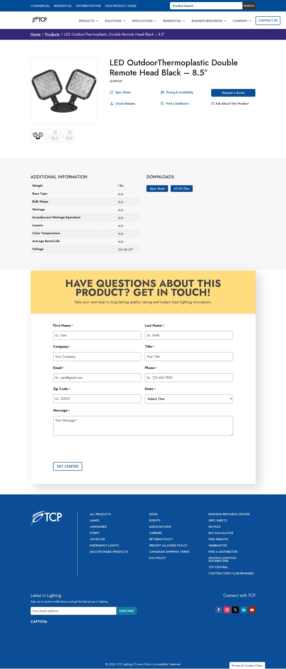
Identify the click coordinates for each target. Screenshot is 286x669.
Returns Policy (161, 539)
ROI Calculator (221, 533)
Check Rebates (125, 103)
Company (242, 21)
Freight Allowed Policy (168, 546)
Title (149, 347)
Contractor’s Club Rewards (231, 573)
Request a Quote (233, 93)
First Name (63, 326)
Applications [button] (144, 21)
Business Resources (209, 21)
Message (61, 410)
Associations (160, 527)
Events (154, 521)
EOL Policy (157, 558)
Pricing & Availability (179, 92)
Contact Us (268, 20)
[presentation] (84, 449)
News (153, 514)
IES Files (215, 527)
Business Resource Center (229, 514)
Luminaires (98, 527)
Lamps (94, 521)
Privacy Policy (143, 664)
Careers (155, 533)
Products (89, 21)
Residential (63, 6)
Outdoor (97, 539)
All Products (100, 514)
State (150, 389)
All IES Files (181, 188)
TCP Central (218, 567)
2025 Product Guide (120, 6)
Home (36, 34)
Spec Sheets (218, 521)
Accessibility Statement (167, 664)
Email (58, 368)
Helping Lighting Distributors (222, 559)
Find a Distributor (177, 103)
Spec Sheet (122, 92)
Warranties (218, 546)
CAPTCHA (39, 621)
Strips (94, 533)
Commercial (40, 6)
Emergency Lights (104, 546)
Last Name (154, 326)
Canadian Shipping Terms (169, 552)
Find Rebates (218, 539)
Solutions (115, 21)
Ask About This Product (232, 103)
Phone (151, 368)
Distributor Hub (88, 6)
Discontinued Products (109, 552)
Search (249, 6)
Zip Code (61, 389)
